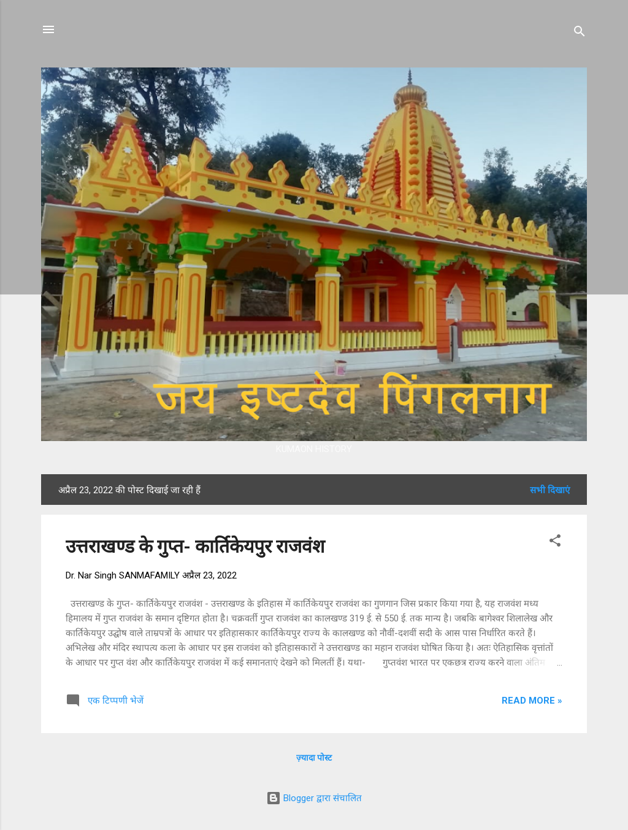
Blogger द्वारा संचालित (314, 798)
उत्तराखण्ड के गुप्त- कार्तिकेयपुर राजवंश (195, 546)
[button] (555, 542)
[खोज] (579, 33)
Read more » (532, 700)
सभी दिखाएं (550, 490)
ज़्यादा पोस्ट (314, 758)
